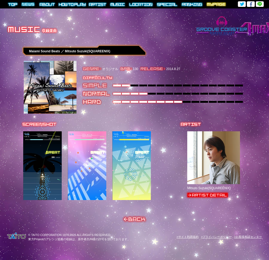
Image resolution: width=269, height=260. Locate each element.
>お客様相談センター (248, 236)
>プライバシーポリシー (216, 236)
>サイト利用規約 (187, 236)
